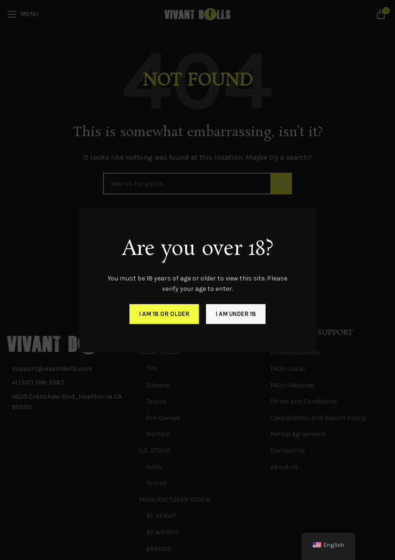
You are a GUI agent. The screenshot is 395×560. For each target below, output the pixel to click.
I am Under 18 (235, 313)
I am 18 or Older (164, 313)
